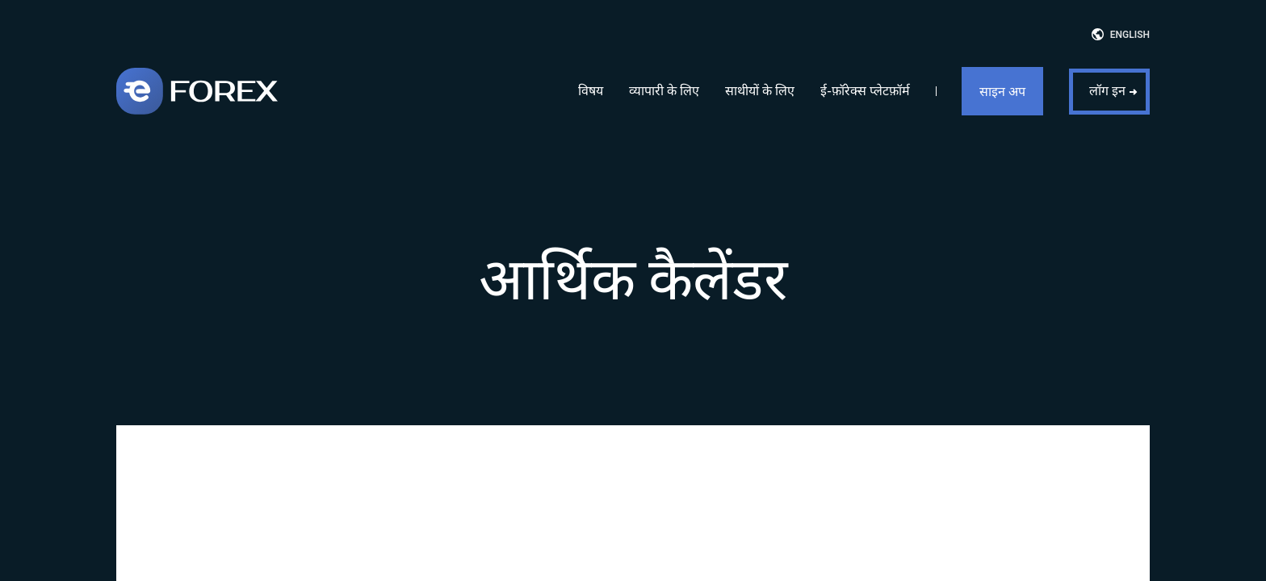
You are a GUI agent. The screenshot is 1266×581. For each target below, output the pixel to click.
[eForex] (197, 91)
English (1130, 34)
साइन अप (1002, 91)
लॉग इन (1107, 90)
